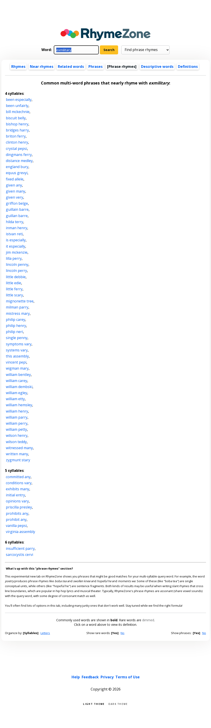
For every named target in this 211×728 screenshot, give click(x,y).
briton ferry (16, 136)
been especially (18, 99)
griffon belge (17, 203)
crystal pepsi (16, 148)
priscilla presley (19, 507)
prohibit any (16, 519)
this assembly (17, 356)
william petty (16, 429)
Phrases (95, 66)
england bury (17, 166)
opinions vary (17, 501)
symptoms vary (18, 344)
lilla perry (14, 258)
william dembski (19, 386)
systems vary (17, 350)
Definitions (188, 66)
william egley (16, 392)
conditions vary (18, 482)
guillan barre (17, 215)
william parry (16, 417)
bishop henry (17, 124)
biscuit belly (16, 117)
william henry (17, 411)
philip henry (16, 325)
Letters (45, 633)
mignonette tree (20, 301)
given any (14, 185)
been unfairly (17, 105)
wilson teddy (16, 441)
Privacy (107, 677)
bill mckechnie (17, 111)
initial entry (15, 495)
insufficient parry (20, 548)
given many (15, 191)
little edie (13, 282)
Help (76, 677)
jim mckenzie (16, 252)
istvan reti (14, 233)
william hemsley (19, 404)
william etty (15, 398)
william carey (16, 380)
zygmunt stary (18, 459)
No (122, 633)
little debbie (16, 276)
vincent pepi (16, 362)
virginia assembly (20, 531)
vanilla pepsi (16, 525)
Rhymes (18, 66)
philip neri (14, 331)
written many (17, 453)
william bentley (18, 374)
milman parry (17, 307)
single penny (16, 337)
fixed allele (14, 179)
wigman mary (17, 368)
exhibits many (17, 488)
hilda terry (14, 221)
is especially (16, 239)
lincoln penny (17, 264)
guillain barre (17, 209)
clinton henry (17, 142)
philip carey (15, 319)
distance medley (19, 160)
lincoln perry (16, 270)
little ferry (14, 288)
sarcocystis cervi (19, 554)
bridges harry (17, 130)
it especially (15, 246)
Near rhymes (41, 66)
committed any (18, 476)
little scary (14, 295)
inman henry (16, 227)
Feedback (90, 677)
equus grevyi (16, 172)
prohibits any (17, 513)
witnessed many (19, 447)
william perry (16, 423)
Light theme (94, 703)
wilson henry (16, 435)
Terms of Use (127, 677)
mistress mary (18, 313)
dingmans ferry (19, 154)
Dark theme (118, 703)
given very (14, 197)
